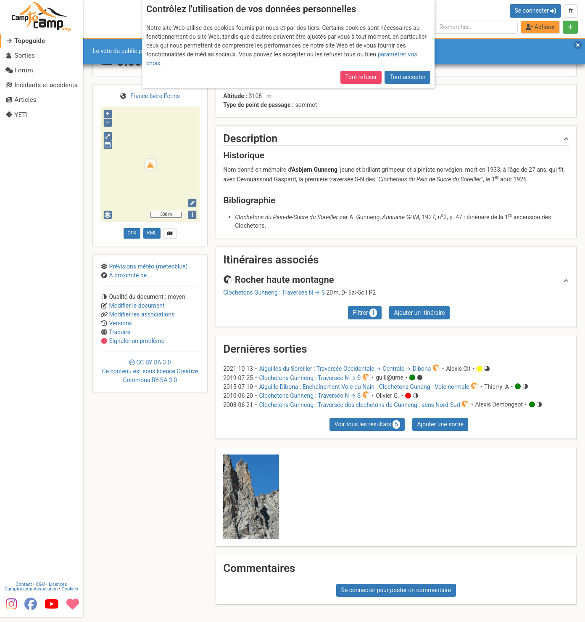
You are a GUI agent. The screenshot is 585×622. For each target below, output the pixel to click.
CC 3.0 (150, 371)
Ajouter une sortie (440, 424)
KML (151, 233)
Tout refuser (361, 77)
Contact (24, 589)
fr (571, 10)
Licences (59, 589)
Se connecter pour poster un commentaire (396, 590)
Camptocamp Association (31, 594)
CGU (41, 589)
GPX (131, 233)
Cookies (70, 594)
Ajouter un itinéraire (419, 312)
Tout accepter (408, 77)
